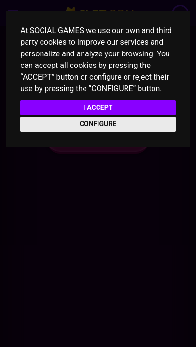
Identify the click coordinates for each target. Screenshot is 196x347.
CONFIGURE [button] (98, 124)
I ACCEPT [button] (98, 107)
